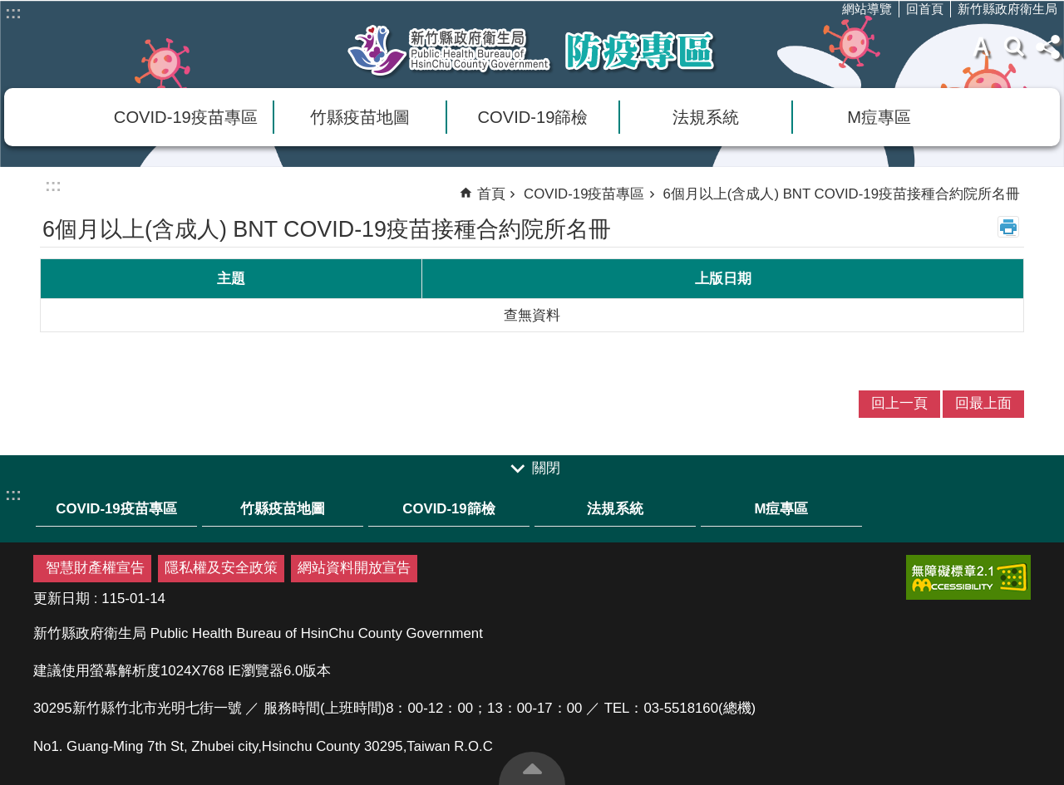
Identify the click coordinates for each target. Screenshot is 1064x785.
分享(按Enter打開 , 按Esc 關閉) (1047, 46)
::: (13, 12)
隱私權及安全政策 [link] (221, 568)
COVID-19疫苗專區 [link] (186, 117)
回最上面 (532, 768)
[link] (968, 577)
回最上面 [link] (983, 403)
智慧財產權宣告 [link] (95, 568)
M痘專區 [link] (879, 117)
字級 (981, 46)
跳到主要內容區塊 (8, 8)
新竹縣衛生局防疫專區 (532, 50)
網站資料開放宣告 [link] (354, 568)
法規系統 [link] (705, 117)
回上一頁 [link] (899, 403)
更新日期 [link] (61, 598)
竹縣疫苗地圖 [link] (360, 117)
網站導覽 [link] (867, 9)
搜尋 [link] (1014, 46)
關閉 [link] (546, 468)
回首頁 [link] (924, 9)
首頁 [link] (491, 194)
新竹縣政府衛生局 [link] (1007, 9)
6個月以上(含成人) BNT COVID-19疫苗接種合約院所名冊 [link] (842, 194)
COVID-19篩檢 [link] (533, 117)
